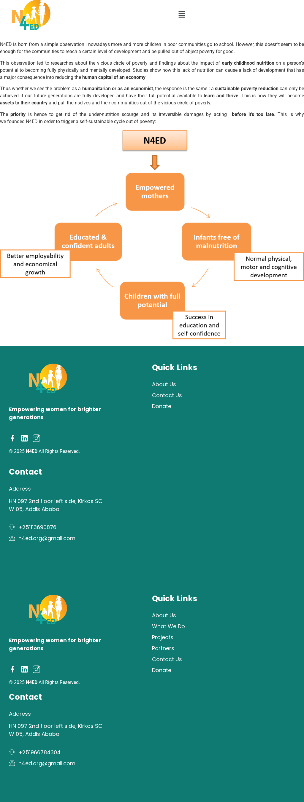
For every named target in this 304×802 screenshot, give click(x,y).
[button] (182, 14)
